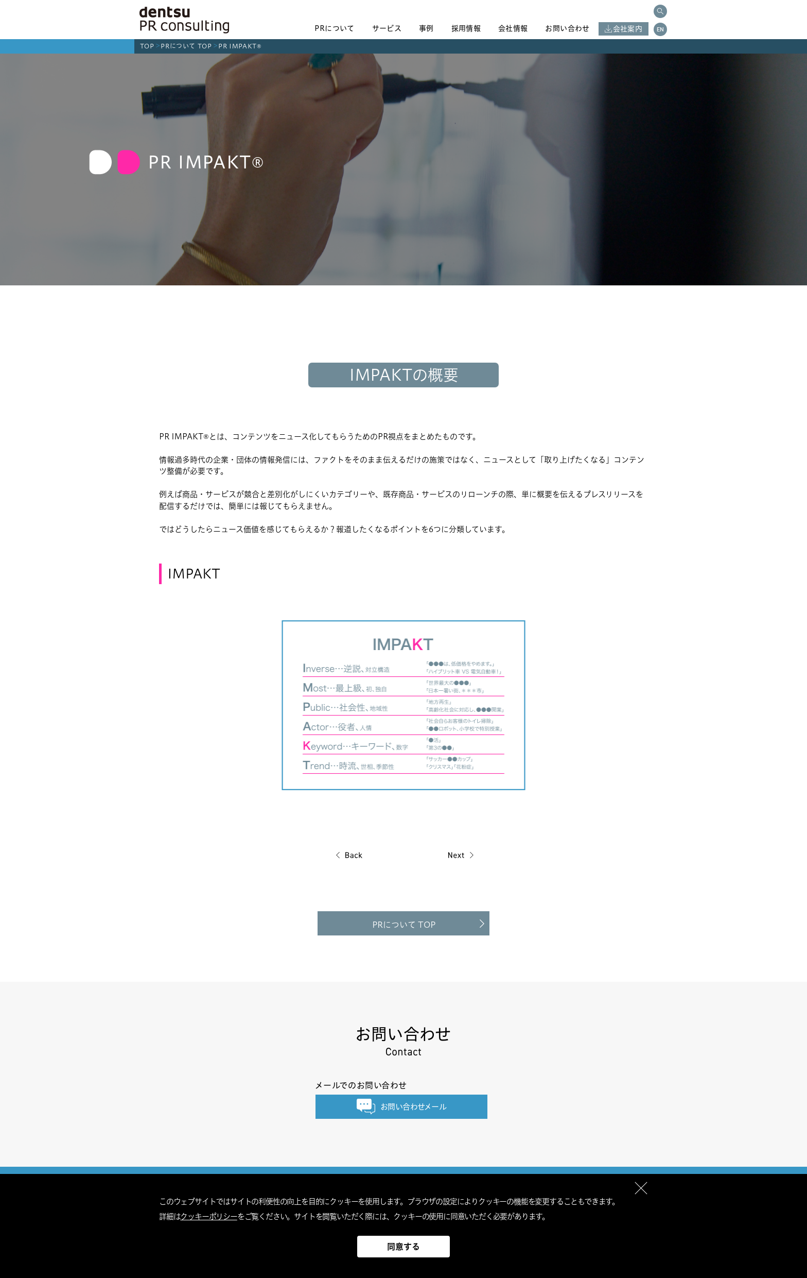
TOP (147, 46)
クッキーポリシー (208, 1216)
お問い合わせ (567, 28)
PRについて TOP (186, 46)
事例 (426, 28)
